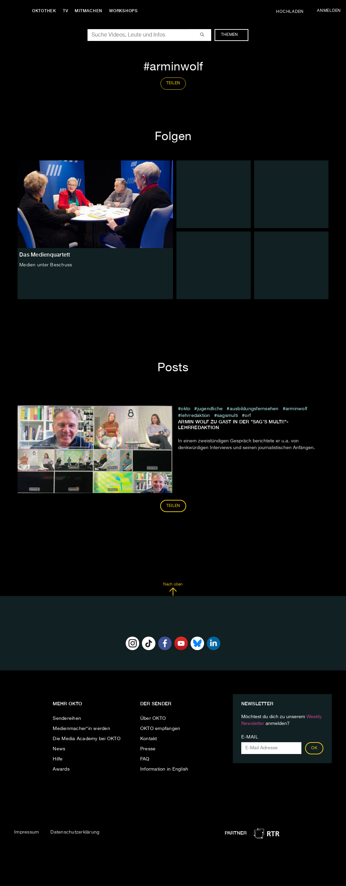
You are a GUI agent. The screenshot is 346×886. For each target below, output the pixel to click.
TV (65, 10)
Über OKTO (153, 718)
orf (248, 415)
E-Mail (249, 737)
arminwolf (296, 408)
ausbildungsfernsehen (254, 408)
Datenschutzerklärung (74, 832)
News (59, 749)
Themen (233, 35)
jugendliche (210, 408)
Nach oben (172, 589)
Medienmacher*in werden (81, 728)
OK (314, 748)
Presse (148, 749)
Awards (61, 769)
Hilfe (58, 759)
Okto (185, 408)
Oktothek (44, 10)
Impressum (26, 832)
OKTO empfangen (160, 728)
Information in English (164, 769)
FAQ (145, 759)
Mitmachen (89, 10)
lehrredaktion (195, 415)
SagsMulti (227, 415)
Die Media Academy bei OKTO (87, 738)
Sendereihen (67, 718)
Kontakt (148, 738)
